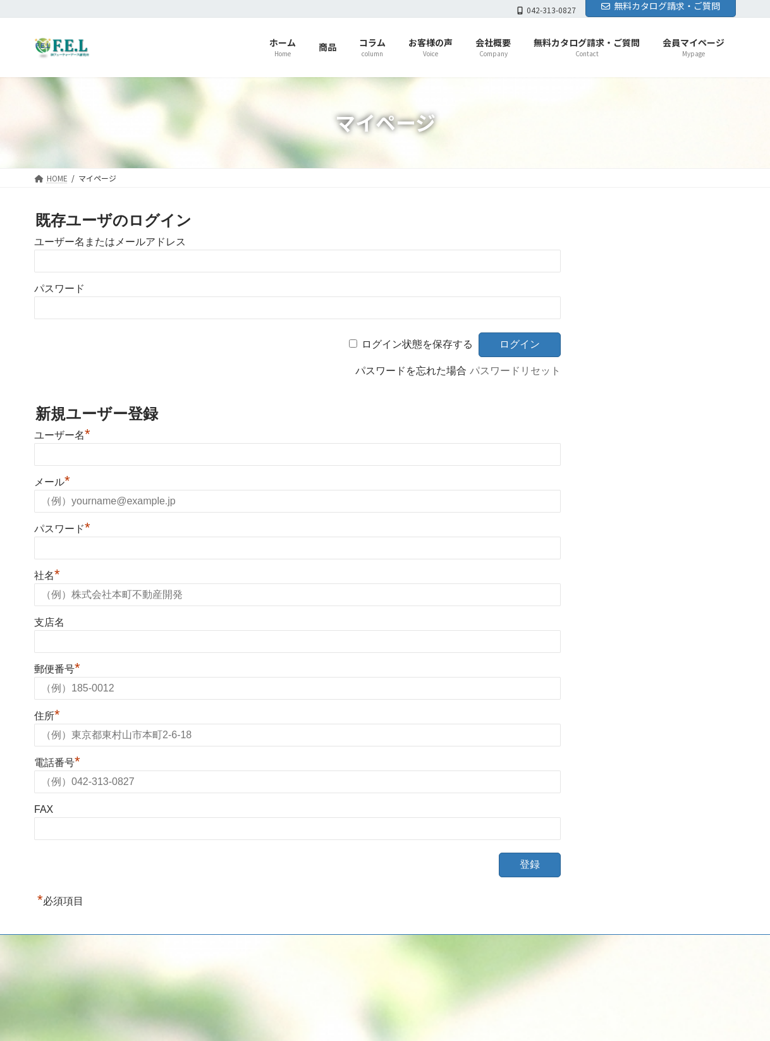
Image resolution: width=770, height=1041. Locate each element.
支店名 (49, 622)
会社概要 (365, 971)
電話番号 (57, 762)
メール (52, 482)
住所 (47, 715)
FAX (43, 809)
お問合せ (403, 971)
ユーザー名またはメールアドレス (110, 241)
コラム (285, 971)
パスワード (59, 288)
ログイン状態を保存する (417, 344)
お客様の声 (324, 971)
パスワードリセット (515, 370)
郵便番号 (57, 669)
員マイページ (456, 971)
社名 (47, 575)
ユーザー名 (62, 435)
